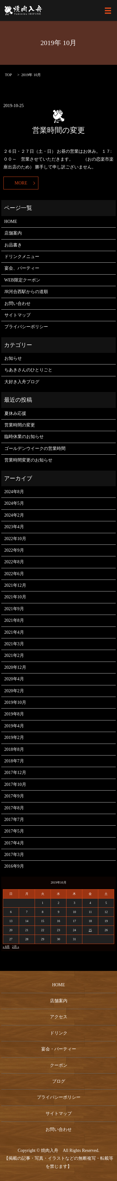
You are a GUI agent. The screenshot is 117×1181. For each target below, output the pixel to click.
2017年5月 (14, 831)
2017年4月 (14, 843)
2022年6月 (14, 573)
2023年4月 (14, 526)
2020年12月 (15, 667)
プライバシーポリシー (26, 326)
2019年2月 (14, 737)
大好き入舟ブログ (21, 381)
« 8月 (6, 946)
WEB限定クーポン (22, 280)
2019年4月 (14, 726)
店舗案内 (13, 233)
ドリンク (58, 1033)
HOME (10, 221)
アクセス (58, 1016)
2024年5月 (14, 503)
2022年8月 (14, 562)
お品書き (13, 245)
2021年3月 (14, 644)
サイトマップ (17, 315)
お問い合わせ (17, 303)
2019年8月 (14, 714)
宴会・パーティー (58, 1049)
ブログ (58, 1081)
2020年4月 (14, 679)
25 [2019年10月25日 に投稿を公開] (90, 930)
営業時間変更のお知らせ (28, 460)
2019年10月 (15, 702)
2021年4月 (14, 632)
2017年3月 (14, 854)
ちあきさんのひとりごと (28, 370)
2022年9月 (14, 550)
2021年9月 (14, 608)
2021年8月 (14, 620)
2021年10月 (15, 597)
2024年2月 (14, 515)
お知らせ (13, 358)
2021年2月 (14, 655)
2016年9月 (14, 866)
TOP (8, 75)
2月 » (15, 946)
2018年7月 (14, 761)
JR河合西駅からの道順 (26, 291)
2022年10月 (15, 538)
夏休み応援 (15, 413)
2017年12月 (15, 772)
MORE (21, 183)
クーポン (58, 1065)
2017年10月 (15, 784)
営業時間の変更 (58, 130)
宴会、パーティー (21, 268)
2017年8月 (14, 808)
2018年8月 (14, 749)
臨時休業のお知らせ (24, 436)
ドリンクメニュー (21, 256)
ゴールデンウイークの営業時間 (35, 448)
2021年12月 (15, 585)
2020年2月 (14, 690)
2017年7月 (14, 819)
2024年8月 (14, 491)
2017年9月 (14, 796)
